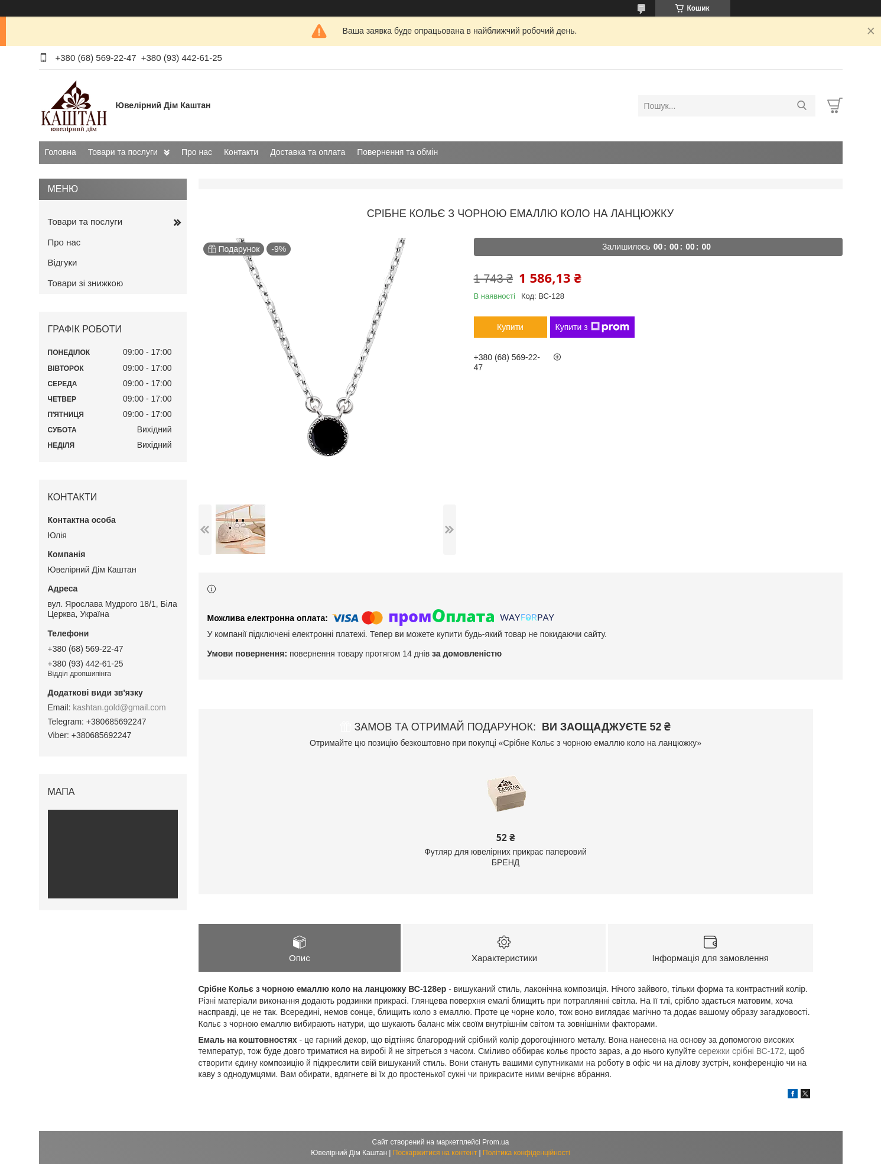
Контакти (241, 152)
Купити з (592, 327)
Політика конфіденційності (526, 1153)
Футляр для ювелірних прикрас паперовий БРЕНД (505, 857)
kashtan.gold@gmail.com (119, 707)
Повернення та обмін (397, 152)
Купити (510, 327)
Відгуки (62, 262)
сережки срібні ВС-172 (741, 1051)
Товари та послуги (123, 152)
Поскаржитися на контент (435, 1153)
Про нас (196, 152)
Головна (60, 152)
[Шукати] (802, 106)
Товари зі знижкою (85, 283)
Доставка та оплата (307, 152)
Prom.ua (495, 1142)
